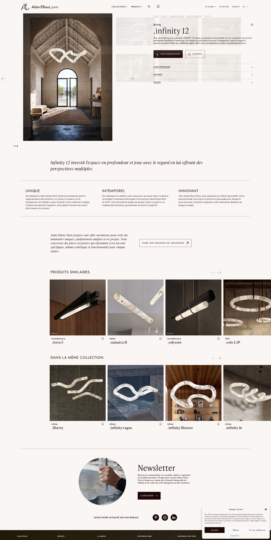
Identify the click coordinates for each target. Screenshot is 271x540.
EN (247, 7)
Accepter (214, 530)
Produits (164, 16)
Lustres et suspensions (194, 16)
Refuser (236, 530)
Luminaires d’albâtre (177, 16)
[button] (266, 509)
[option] (68, 77)
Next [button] (132, 77)
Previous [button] (3, 77)
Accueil (156, 16)
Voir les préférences (257, 530)
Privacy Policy (234, 535)
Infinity (158, 25)
